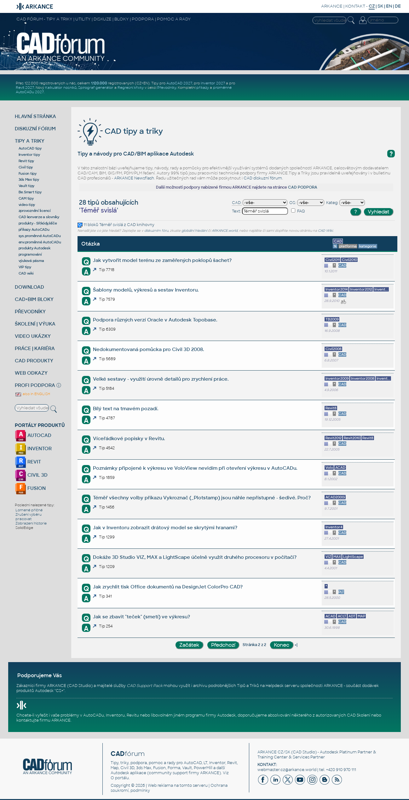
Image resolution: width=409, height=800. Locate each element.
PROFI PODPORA (35, 385)
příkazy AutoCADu (34, 229)
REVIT (28, 462)
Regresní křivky (131, 87)
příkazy (202, 87)
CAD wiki (26, 273)
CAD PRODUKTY (34, 361)
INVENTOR (33, 448)
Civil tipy (26, 167)
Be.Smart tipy (30, 192)
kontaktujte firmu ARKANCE (43, 720)
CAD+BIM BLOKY (34, 299)
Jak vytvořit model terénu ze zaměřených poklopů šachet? (162, 260)
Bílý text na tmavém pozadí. (125, 408)
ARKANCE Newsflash (134, 178)
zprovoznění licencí (35, 210)
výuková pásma (31, 260)
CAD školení (358, 715)
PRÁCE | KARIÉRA (35, 348)
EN (389, 6)
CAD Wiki (325, 231)
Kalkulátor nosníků (61, 87)
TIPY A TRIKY (29, 141)
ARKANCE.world (225, 231)
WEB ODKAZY (31, 373)
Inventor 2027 (213, 83)
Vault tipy (27, 186)
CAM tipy (26, 198)
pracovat (23, 519)
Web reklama (160, 785)
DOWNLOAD (29, 287)
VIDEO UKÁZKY (33, 336)
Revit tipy (26, 161)
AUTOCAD (33, 435)
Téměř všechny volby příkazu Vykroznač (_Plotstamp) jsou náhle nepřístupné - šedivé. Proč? (202, 498)
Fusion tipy (28, 173)
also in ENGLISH (32, 394)
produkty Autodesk (34, 248)
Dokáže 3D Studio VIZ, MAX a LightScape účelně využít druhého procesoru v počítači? (195, 557)
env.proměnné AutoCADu (40, 242)
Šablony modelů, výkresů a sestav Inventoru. (146, 290)
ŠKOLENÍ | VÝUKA (35, 324)
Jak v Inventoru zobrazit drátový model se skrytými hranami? (165, 527)
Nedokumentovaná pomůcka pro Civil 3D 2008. (148, 349)
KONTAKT (355, 6)
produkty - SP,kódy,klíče (38, 223)
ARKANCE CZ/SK (273, 752)
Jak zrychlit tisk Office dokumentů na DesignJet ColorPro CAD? (168, 587)
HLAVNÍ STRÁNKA (35, 116)
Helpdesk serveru (282, 685)
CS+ (59, 690)
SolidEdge (24, 527)
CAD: (237, 202)
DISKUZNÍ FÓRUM (35, 129)
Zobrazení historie (31, 523)
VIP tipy (25, 267)
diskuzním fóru (156, 231)
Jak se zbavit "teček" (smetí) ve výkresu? (141, 617)
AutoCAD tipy (30, 148)
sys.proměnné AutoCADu (40, 236)
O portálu (120, 777)
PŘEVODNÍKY (30, 312)
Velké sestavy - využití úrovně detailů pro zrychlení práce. (160, 379)
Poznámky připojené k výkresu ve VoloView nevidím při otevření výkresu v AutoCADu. (195, 468)
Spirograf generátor (95, 87)
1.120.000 (99, 83)
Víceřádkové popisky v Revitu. (129, 438)
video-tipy (27, 204)
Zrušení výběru (28, 514)
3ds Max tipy (29, 179)
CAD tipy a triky (120, 131)
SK (380, 6)
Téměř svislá (111, 224)
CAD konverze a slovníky (39, 217)
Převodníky (166, 87)
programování (30, 254)
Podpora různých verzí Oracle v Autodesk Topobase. (155, 320)
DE (398, 6)
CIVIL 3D (31, 475)
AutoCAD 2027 (179, 83)
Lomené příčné (29, 510)
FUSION (30, 488)
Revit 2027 (25, 87)
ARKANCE (332, 6)
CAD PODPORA (302, 187)
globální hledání (194, 231)
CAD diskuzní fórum (263, 178)
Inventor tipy (29, 154)
